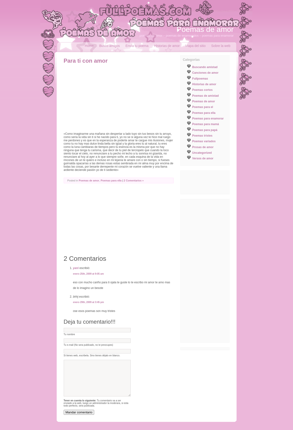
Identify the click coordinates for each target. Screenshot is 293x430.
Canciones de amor (205, 72)
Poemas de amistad (205, 95)
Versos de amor (203, 158)
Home (89, 46)
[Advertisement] (103, 99)
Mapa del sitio (195, 46)
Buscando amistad (205, 67)
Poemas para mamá (205, 124)
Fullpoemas (200, 78)
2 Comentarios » (134, 180)
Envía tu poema (137, 46)
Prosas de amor (203, 147)
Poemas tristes (202, 135)
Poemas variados (204, 141)
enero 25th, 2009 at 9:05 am (88, 274)
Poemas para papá (204, 130)
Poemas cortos (202, 90)
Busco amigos (109, 46)
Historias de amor (167, 46)
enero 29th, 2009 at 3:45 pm (88, 302)
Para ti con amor (86, 61)
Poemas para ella (111, 180)
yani (76, 268)
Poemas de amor (205, 29)
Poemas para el (202, 107)
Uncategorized (202, 152)
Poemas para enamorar (208, 118)
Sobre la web (220, 46)
